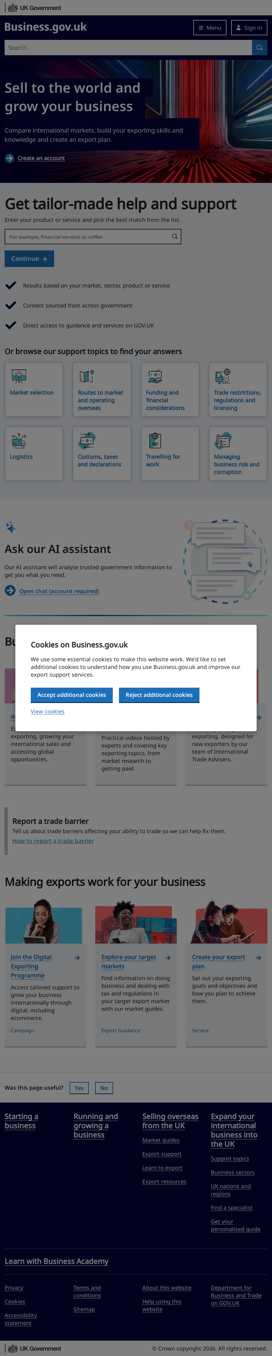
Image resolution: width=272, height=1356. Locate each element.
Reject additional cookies (159, 694)
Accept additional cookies (71, 694)
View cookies (48, 711)
